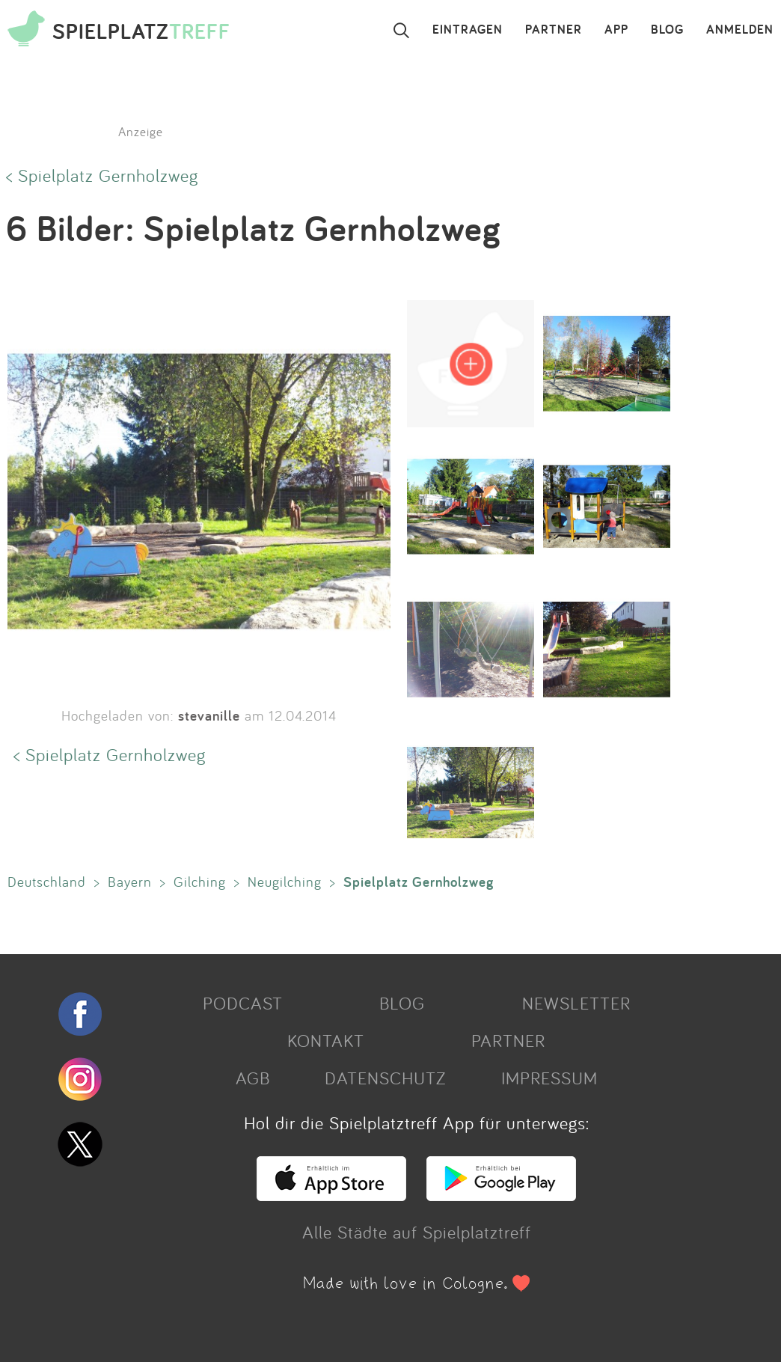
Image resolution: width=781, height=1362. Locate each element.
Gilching (200, 882)
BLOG (667, 30)
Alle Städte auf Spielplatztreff (416, 1232)
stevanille (209, 715)
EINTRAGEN (467, 30)
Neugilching (285, 882)
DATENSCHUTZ (385, 1077)
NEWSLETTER (576, 1003)
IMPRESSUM (549, 1077)
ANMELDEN (740, 30)
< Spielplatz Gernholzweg (102, 175)
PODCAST (243, 1003)
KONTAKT (325, 1040)
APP (616, 30)
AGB (253, 1077)
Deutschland (46, 882)
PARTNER (553, 30)
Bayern (130, 882)
